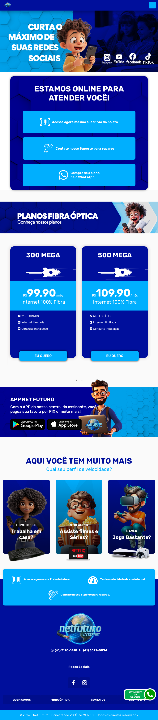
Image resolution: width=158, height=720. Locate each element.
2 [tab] (82, 380)
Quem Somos (22, 699)
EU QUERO (43, 356)
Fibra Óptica (60, 699)
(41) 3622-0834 (94, 650)
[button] (152, 5)
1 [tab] (76, 380)
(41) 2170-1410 (64, 650)
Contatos (98, 699)
